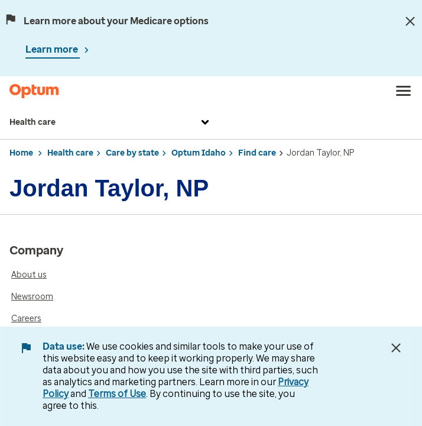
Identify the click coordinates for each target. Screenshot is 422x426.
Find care (257, 153)
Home (21, 153)
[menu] (404, 91)
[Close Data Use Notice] (396, 348)
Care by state (132, 153)
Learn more (52, 49)
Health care (110, 122)
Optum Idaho (198, 153)
